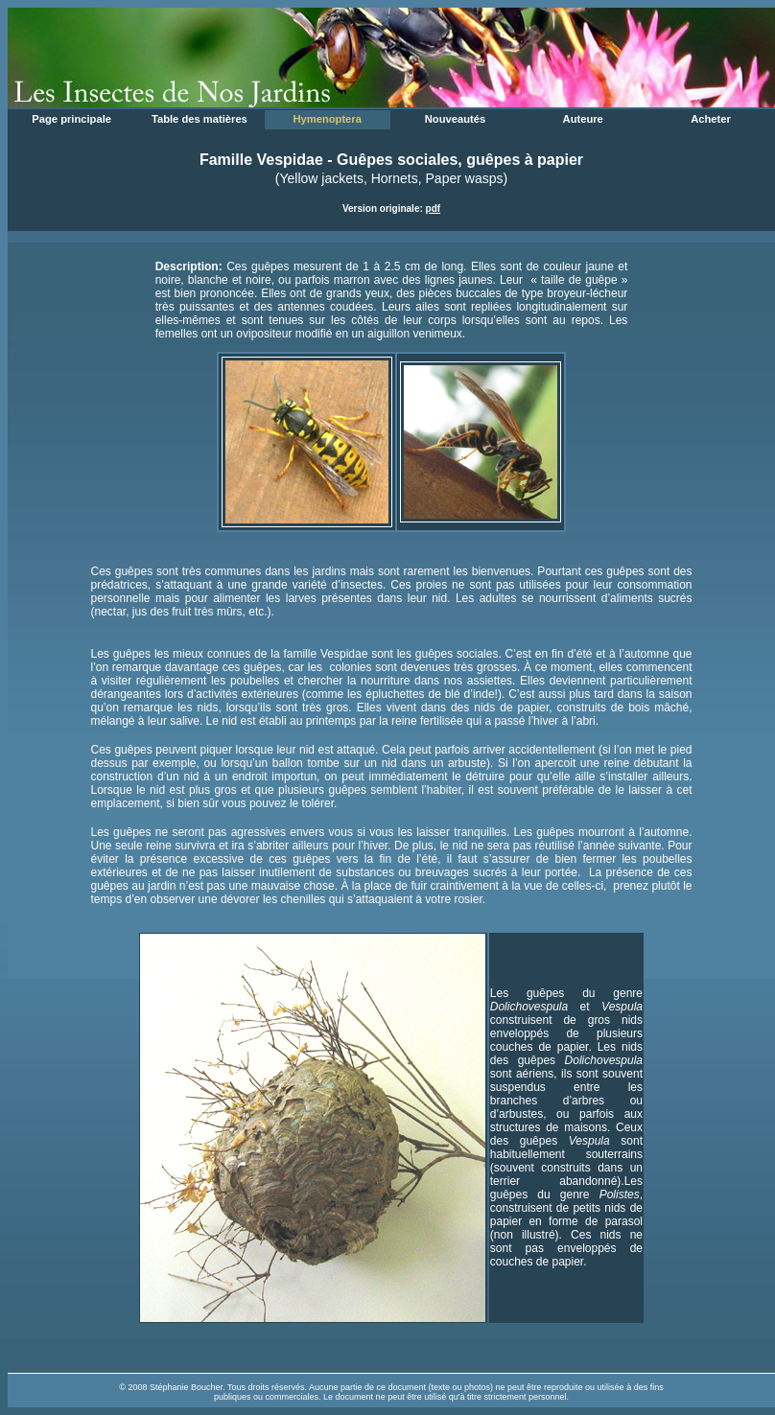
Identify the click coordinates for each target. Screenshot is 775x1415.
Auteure (583, 119)
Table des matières (199, 119)
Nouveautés (455, 119)
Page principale (71, 119)
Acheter (711, 119)
